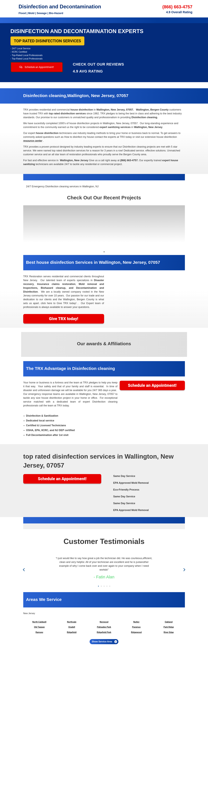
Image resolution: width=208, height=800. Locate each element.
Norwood (104, 622)
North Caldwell (39, 622)
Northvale (71, 622)
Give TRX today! (63, 318)
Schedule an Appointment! (36, 67)
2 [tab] (101, 586)
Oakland (169, 622)
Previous (24, 569)
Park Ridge (168, 627)
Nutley (136, 622)
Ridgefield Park (104, 632)
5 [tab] (109, 586)
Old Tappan (39, 627)
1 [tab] (104, 251)
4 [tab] (106, 586)
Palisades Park (104, 627)
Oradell (71, 627)
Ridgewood (136, 632)
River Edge (169, 632)
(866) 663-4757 (177, 6)
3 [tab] (104, 586)
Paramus (136, 627)
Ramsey (39, 632)
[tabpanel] (43, 227)
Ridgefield (71, 632)
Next (183, 569)
